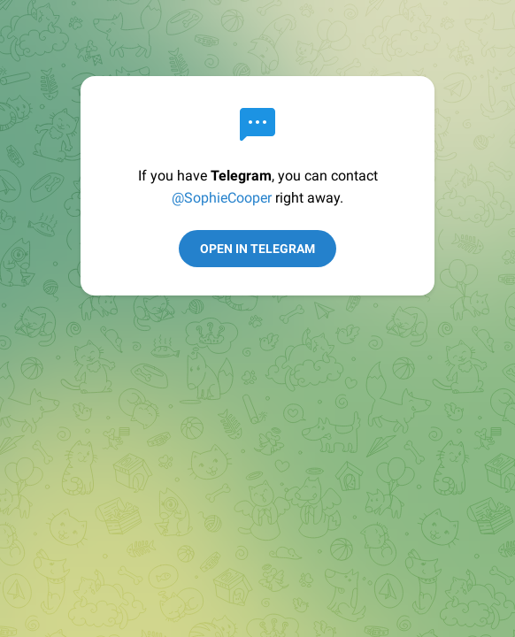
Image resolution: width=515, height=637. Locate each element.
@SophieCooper (222, 197)
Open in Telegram (257, 249)
